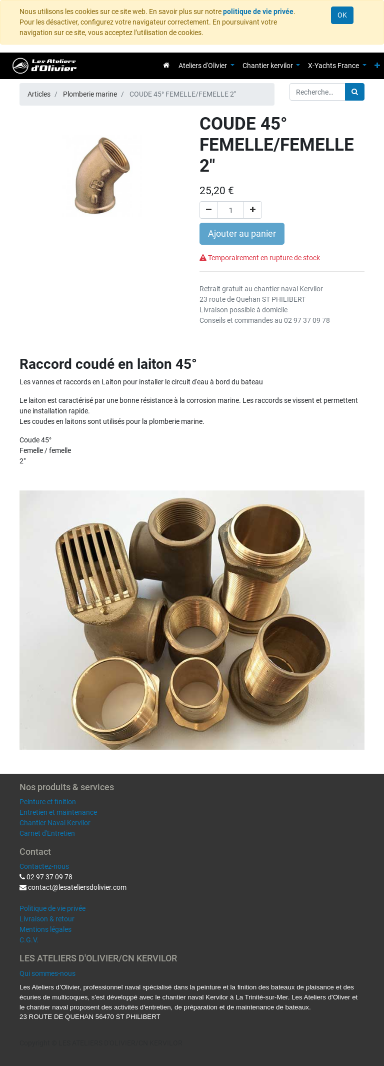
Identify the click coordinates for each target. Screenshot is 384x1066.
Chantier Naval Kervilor (55, 823)
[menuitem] (166, 65)
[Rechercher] (354, 92)
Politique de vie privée (53, 908)
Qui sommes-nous (48, 973)
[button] (377, 66)
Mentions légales (46, 929)
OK (342, 15)
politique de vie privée (258, 12)
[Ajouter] (253, 210)
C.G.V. (29, 940)
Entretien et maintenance (58, 812)
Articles (39, 94)
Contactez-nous (44, 866)
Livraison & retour (47, 919)
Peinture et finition (48, 802)
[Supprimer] (209, 210)
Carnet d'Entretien (47, 833)
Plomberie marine (90, 94)
